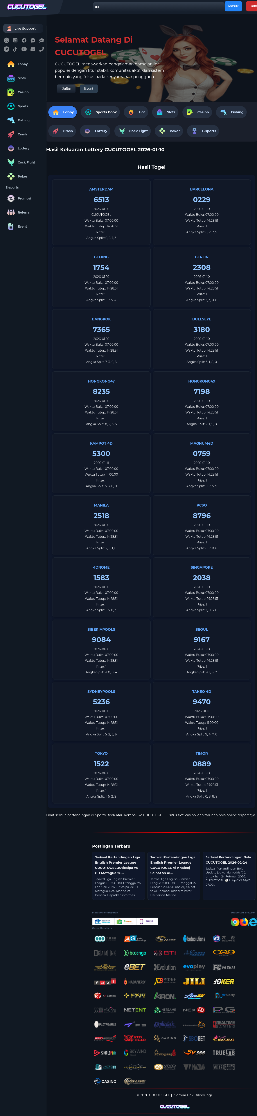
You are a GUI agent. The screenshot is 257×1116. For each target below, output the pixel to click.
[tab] (100, 112)
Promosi (18, 198)
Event (16, 226)
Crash (16, 134)
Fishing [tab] (231, 112)
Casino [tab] (197, 112)
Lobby (16, 64)
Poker (16, 176)
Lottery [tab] (95, 131)
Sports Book (106, 112)
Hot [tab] (136, 112)
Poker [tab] (169, 131)
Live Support (20, 28)
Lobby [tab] (62, 112)
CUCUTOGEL (101, 215)
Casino (17, 92)
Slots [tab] (165, 112)
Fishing (17, 120)
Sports (16, 106)
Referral (18, 212)
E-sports (12, 187)
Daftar (66, 88)
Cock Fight (20, 162)
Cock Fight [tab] (132, 131)
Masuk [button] (233, 6)
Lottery (17, 148)
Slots (15, 78)
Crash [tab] (62, 131)
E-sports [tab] (203, 131)
